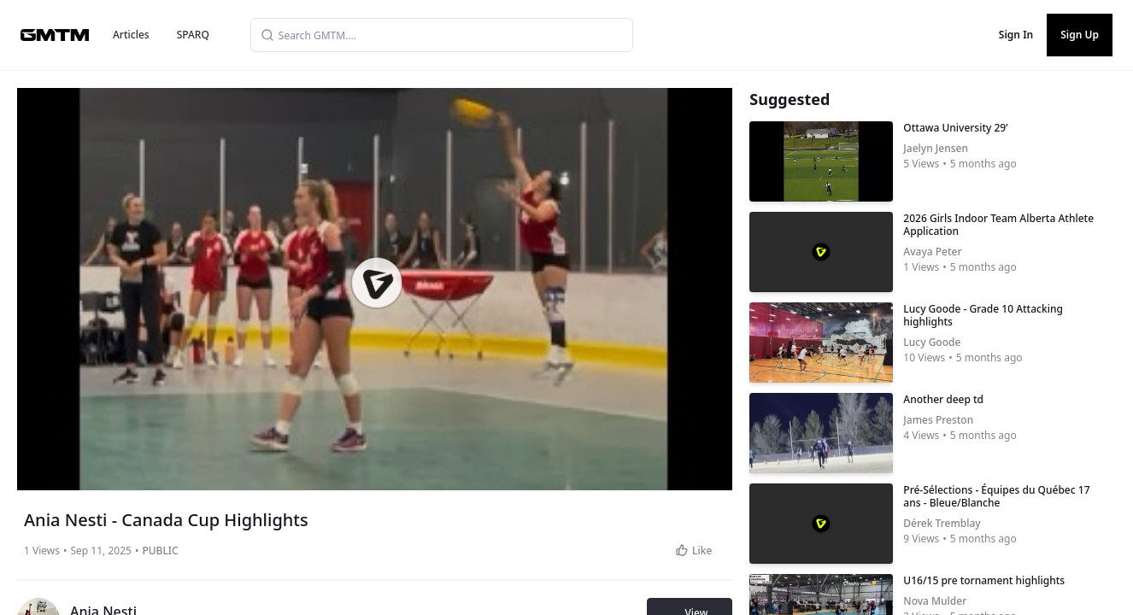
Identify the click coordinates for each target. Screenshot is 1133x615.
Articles (131, 34)
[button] (376, 283)
